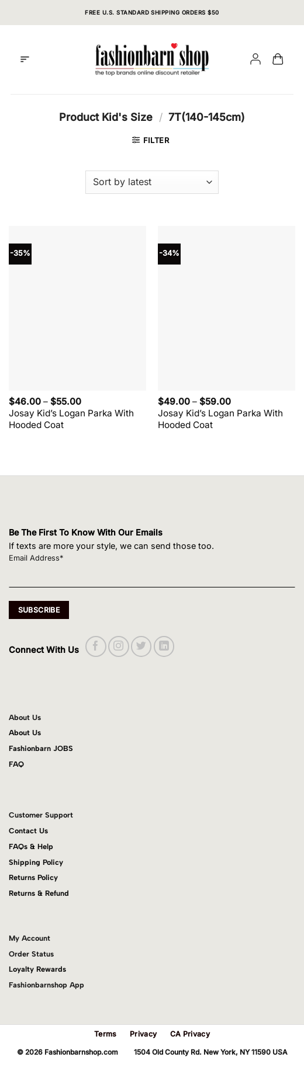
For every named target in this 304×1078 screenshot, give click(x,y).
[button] (24, 59)
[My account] (255, 60)
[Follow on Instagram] (118, 646)
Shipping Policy (36, 862)
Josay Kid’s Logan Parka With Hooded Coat (71, 419)
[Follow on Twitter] (141, 646)
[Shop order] (152, 182)
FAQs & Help (31, 846)
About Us (25, 732)
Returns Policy (33, 877)
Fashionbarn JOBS (41, 748)
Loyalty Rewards (37, 969)
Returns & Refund (39, 893)
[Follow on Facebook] (95, 646)
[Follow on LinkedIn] (164, 646)
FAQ (16, 764)
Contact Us (28, 830)
